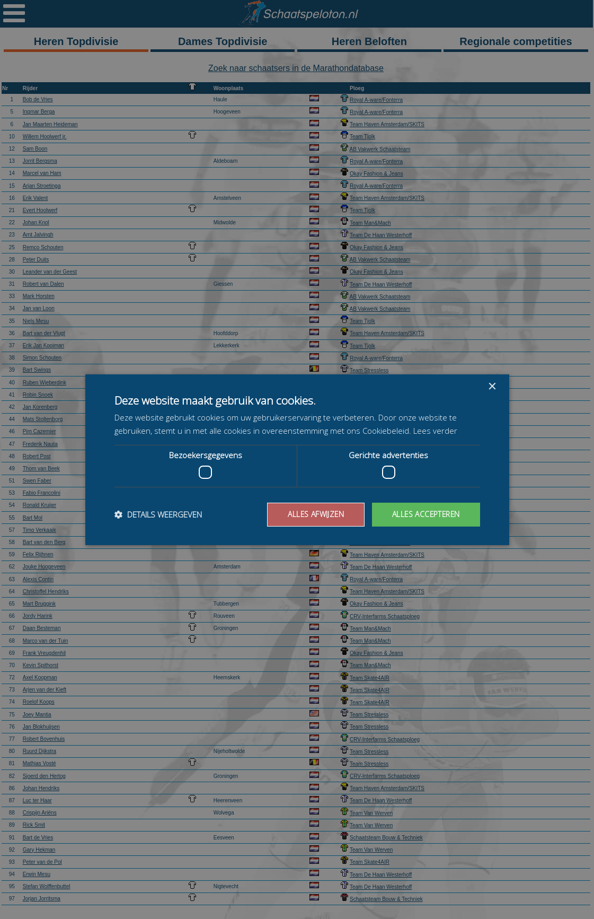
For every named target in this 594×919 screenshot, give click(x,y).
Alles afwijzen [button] (313, 514)
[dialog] (297, 459)
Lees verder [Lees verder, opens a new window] (435, 430)
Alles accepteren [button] (424, 514)
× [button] (492, 386)
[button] (158, 514)
